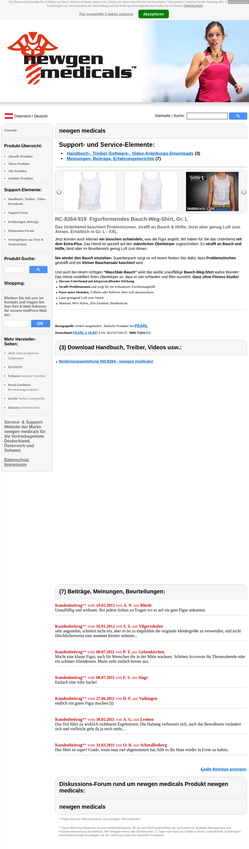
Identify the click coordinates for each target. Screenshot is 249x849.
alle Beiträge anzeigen (225, 769)
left (59, 192)
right (243, 192)
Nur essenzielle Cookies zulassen (106, 14)
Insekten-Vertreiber (26, 376)
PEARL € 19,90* (85, 333)
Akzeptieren (153, 14)
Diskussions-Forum (21, 231)
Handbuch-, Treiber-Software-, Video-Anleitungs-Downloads (130, 153)
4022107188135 (117, 333)
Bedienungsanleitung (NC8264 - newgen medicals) (106, 361)
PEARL (141, 325)
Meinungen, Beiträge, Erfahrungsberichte (110, 158)
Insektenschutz (24, 407)
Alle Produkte (17, 171)
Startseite (162, 116)
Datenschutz (193, 6)
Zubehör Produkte (20, 178)
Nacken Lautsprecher (26, 398)
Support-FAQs (18, 213)
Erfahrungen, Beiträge (23, 222)
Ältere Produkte (19, 164)
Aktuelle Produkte (20, 156)
